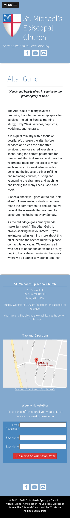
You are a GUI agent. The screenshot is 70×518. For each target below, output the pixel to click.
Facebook (57, 304)
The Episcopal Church (28, 507)
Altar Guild (23, 78)
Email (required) (12, 426)
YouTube (34, 308)
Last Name (12, 446)
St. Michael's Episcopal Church (42, 28)
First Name (12, 437)
